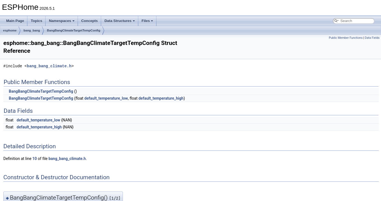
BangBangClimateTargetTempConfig (73, 30)
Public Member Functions (346, 38)
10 (34, 158)
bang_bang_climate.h (49, 66)
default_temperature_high (161, 98)
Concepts (89, 21)
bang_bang (31, 30)
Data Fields (372, 38)
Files (147, 21)
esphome (9, 30)
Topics (36, 21)
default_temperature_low (106, 98)
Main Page (15, 21)
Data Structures (119, 21)
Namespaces (62, 21)
